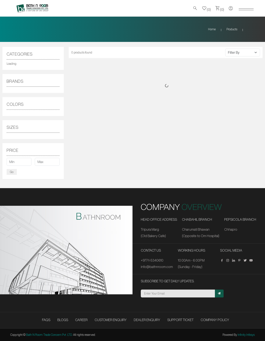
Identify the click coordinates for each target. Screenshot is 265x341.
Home (212, 29)
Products (231, 29)
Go (11, 171)
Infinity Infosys (246, 334)
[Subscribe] (219, 293)
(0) (206, 8)
